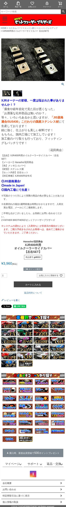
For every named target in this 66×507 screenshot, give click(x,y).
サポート (33, 463)
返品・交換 (54, 463)
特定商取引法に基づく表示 (16, 495)
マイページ (47, 4)
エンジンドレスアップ (47, 28)
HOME (4, 28)
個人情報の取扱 (10, 502)
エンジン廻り (30, 28)
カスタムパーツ (15, 28)
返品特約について (33, 292)
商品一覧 (18, 4)
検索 (63, 11)
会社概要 (7, 483)
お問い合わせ (9, 489)
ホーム (5, 4)
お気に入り (32, 4)
